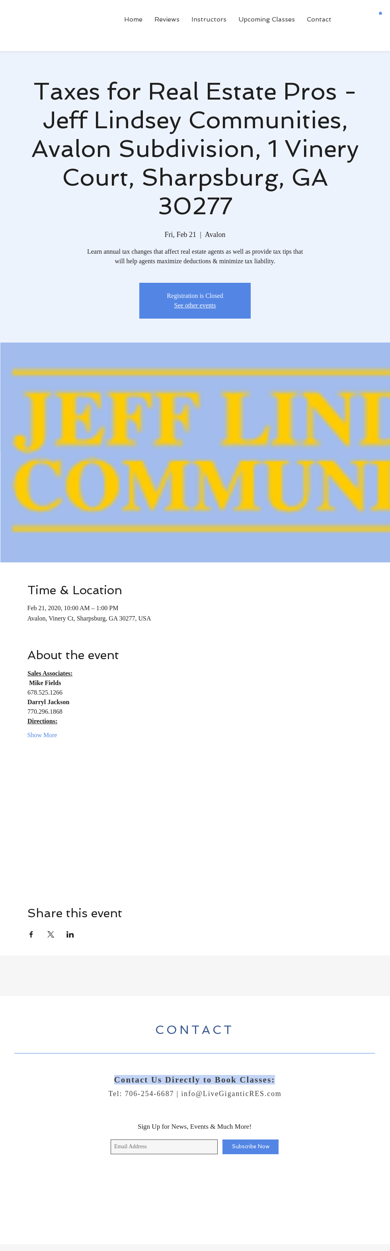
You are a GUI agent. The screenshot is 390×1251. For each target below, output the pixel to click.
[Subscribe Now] (250, 1146)
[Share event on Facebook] (31, 934)
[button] (380, 13)
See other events (195, 305)
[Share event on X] (51, 934)
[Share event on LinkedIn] (70, 934)
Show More (42, 735)
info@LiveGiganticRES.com (231, 1094)
